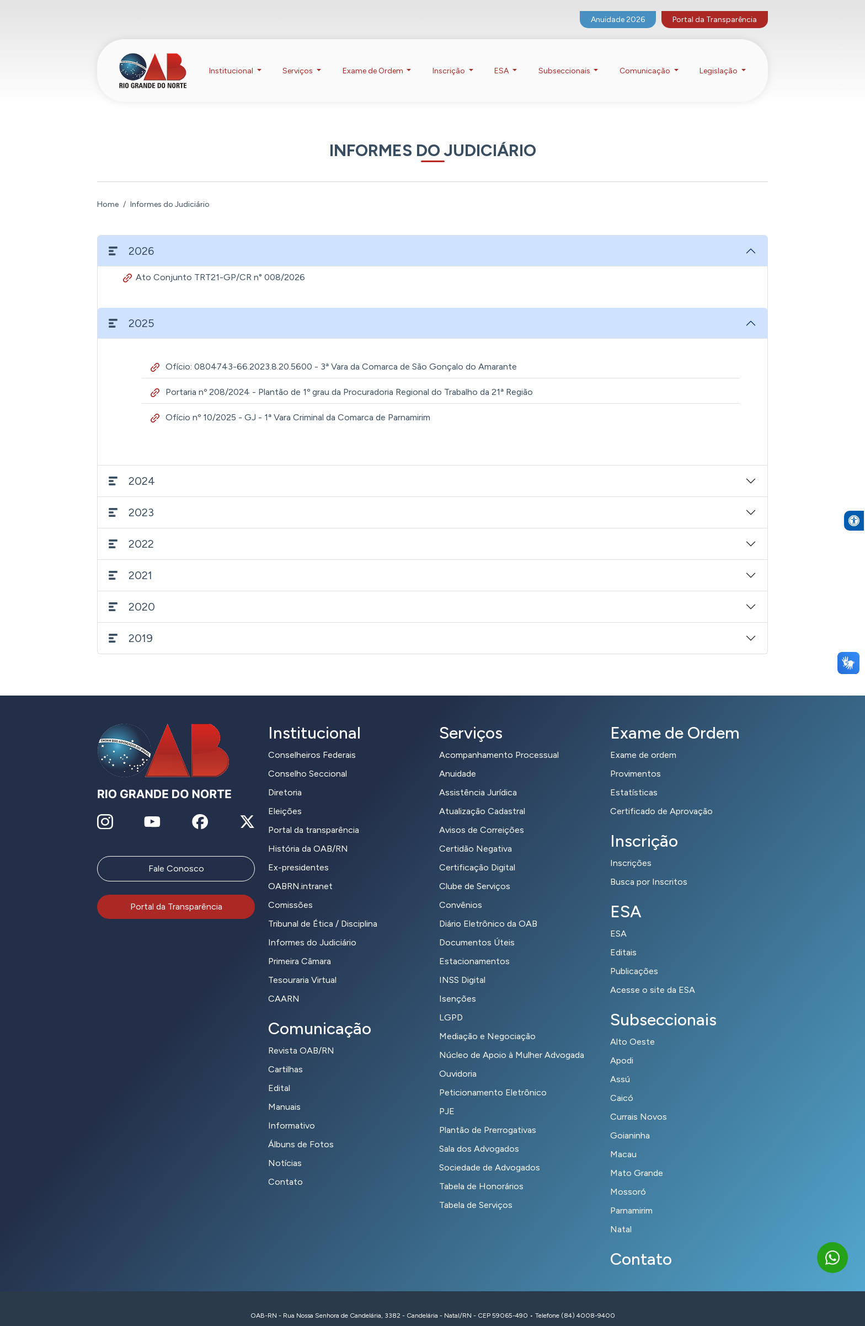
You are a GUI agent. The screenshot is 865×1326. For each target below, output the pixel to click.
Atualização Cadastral (482, 797)
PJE (447, 1097)
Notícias (285, 1149)
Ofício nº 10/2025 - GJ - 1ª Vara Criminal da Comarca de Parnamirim (290, 403)
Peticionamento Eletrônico (493, 1078)
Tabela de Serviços (475, 1191)
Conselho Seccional (307, 760)
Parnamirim (631, 1196)
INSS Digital (462, 966)
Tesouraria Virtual (302, 966)
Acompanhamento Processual (499, 741)
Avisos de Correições (481, 816)
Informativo (291, 1111)
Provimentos (635, 760)
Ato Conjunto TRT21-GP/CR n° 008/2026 (214, 263)
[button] (854, 552)
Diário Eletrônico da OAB (488, 910)
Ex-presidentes (298, 853)
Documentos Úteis (477, 928)
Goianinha (630, 1121)
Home (108, 190)
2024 (132, 467)
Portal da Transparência (714, 8)
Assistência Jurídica (478, 778)
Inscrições (631, 849)
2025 (131, 309)
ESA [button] (502, 60)
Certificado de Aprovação (661, 797)
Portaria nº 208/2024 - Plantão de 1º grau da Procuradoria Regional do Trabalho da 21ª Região (342, 378)
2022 (131, 530)
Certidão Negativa (475, 835)
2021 (130, 561)
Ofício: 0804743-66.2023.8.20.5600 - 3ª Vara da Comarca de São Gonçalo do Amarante (334, 352)
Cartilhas (285, 1055)
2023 (131, 498)
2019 (131, 624)
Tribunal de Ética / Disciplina (322, 910)
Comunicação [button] (646, 60)
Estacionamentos (474, 947)
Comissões (290, 891)
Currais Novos (638, 1103)
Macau (623, 1140)
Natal (621, 1215)
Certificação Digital (477, 853)
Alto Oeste (632, 1028)
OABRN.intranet (300, 872)
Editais (623, 938)
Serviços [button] (298, 60)
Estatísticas (634, 778)
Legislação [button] (719, 60)
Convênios (460, 891)
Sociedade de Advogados (489, 1153)
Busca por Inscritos (648, 868)
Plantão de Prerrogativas (487, 1116)
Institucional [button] (232, 60)
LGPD (451, 1003)
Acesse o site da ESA (652, 976)
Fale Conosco (176, 854)
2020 (132, 593)
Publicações (634, 957)
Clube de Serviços (474, 872)
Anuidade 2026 (618, 8)
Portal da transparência (313, 816)
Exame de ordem (643, 741)
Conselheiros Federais (312, 741)
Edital (279, 1074)
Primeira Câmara (299, 947)
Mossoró (628, 1178)
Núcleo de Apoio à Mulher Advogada (511, 1041)
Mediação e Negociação (487, 1022)
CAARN (284, 985)
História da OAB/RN (308, 835)
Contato (285, 1168)
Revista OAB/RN (301, 1036)
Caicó (621, 1084)
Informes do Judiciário (312, 928)
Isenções (457, 985)
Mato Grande (636, 1159)
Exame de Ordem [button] (374, 60)
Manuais (284, 1093)
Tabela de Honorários (481, 1172)
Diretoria (285, 778)
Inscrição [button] (449, 60)
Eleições (285, 797)
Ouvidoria (458, 1060)
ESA (618, 920)
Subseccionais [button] (565, 60)
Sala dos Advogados (479, 1135)
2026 (131, 237)
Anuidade (457, 760)
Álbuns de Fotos (301, 1130)
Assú (620, 1065)
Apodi (621, 1046)
